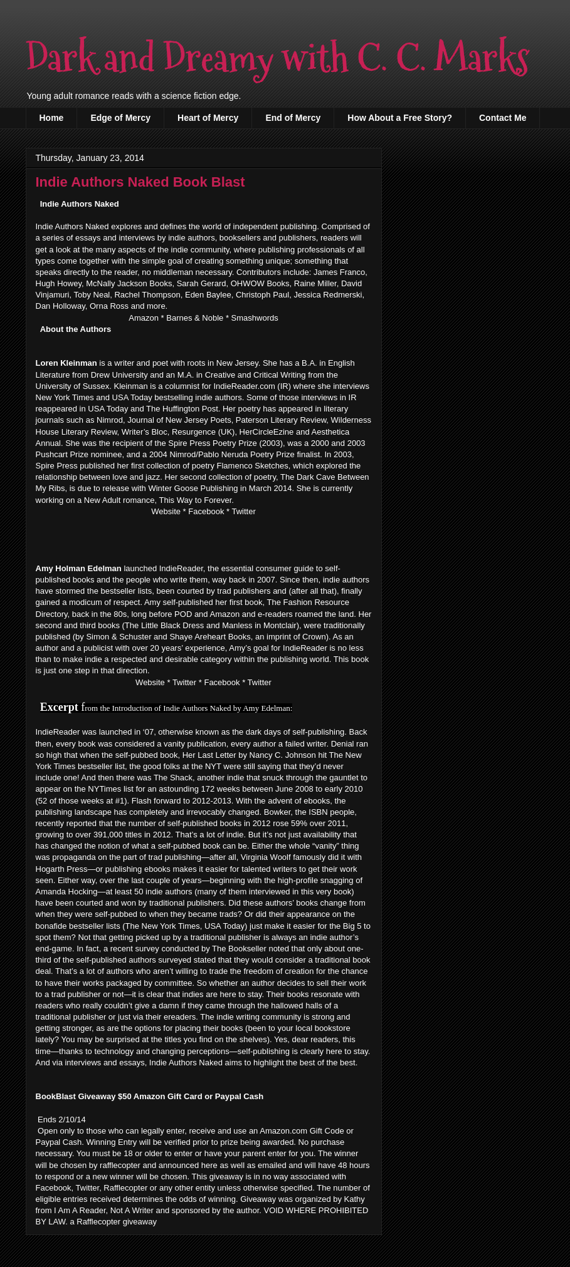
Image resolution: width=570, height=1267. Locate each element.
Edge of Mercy (120, 118)
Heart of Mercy (207, 118)
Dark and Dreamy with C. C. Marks (277, 59)
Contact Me (502, 118)
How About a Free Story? (399, 118)
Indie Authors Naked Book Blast (140, 182)
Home (52, 118)
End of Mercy (292, 118)
